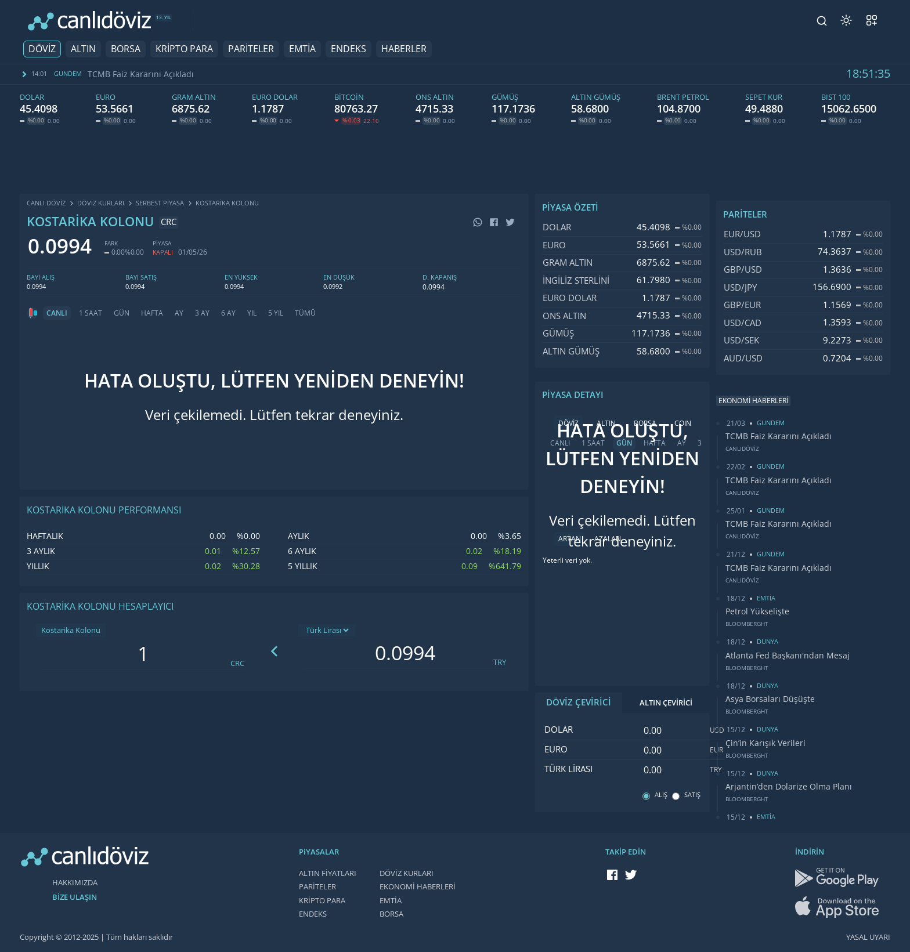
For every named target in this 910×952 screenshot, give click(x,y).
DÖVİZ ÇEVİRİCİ (578, 702)
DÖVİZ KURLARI (407, 873)
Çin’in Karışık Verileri (765, 743)
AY (179, 313)
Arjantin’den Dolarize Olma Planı (788, 786)
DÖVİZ (42, 49)
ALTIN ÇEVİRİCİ (666, 702)
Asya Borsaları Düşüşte (770, 699)
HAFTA (152, 313)
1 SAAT (90, 313)
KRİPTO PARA (184, 49)
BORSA (125, 49)
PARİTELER (251, 49)
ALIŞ (661, 795)
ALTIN (83, 49)
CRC (237, 663)
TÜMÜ (305, 313)
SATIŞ (692, 795)
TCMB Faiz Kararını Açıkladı (141, 74)
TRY (499, 662)
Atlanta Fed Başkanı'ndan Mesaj (787, 655)
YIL (252, 313)
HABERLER (404, 49)
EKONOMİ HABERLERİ (418, 886)
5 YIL (275, 313)
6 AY (228, 313)
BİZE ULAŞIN (74, 897)
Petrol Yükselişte (757, 611)
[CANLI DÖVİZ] (89, 20)
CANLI (56, 313)
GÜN (121, 313)
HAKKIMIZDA (75, 882)
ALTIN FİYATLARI (327, 873)
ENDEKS (348, 49)
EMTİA (302, 49)
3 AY (202, 313)
